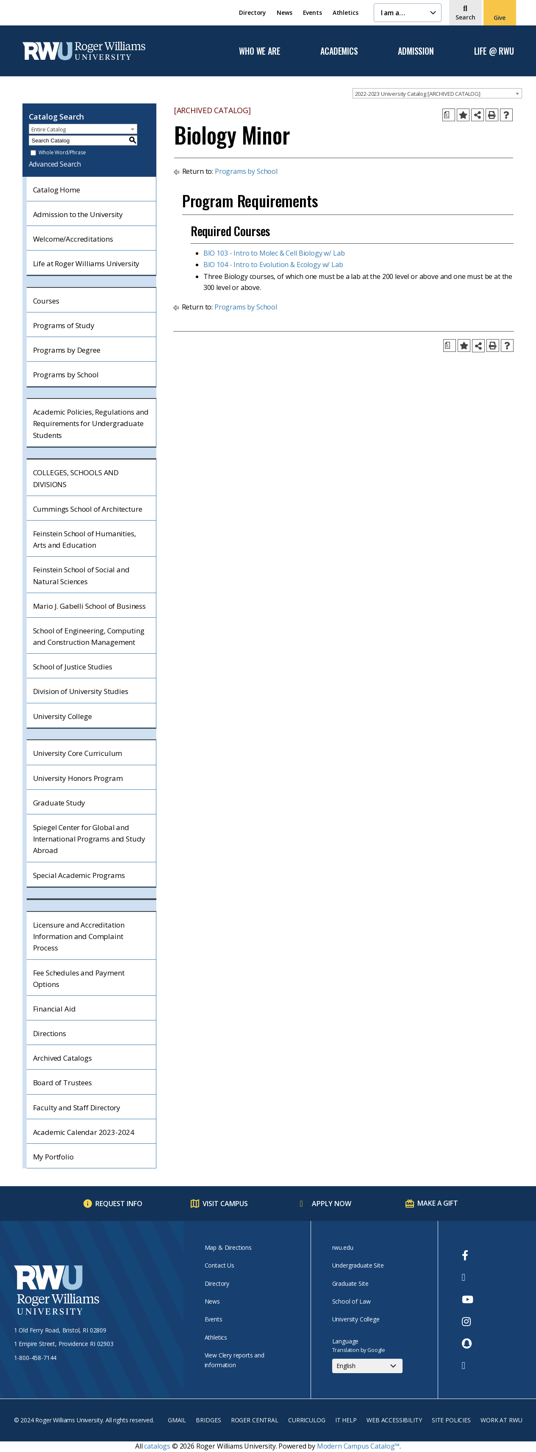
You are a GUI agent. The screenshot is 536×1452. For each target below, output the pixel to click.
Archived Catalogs (62, 1058)
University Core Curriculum (77, 753)
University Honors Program (78, 778)
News (284, 12)
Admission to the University (78, 214)
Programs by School (66, 374)
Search (465, 17)
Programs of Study (63, 325)
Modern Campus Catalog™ (358, 1446)
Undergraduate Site (358, 1265)
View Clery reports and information (234, 1359)
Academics (339, 51)
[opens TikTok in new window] (467, 1365)
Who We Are (259, 51)
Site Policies (451, 1420)
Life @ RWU (494, 51)
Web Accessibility (394, 1420)
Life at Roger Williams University (86, 263)
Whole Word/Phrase (62, 152)
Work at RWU (501, 1420)
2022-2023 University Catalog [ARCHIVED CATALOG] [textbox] (417, 94)
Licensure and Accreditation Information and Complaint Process (79, 936)
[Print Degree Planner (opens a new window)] (448, 115)
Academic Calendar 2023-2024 (84, 1132)
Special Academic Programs (79, 875)
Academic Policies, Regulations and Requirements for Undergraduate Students (91, 423)
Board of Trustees (62, 1082)
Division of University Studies (80, 691)
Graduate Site (350, 1283)
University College (62, 716)
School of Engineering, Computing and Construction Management (88, 636)
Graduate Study (59, 803)
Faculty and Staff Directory (77, 1107)
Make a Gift (437, 1203)
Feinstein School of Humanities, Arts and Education (84, 539)
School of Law (351, 1301)
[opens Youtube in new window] (467, 1299)
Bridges (208, 1420)
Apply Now (331, 1203)
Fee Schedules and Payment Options (79, 978)
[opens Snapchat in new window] (467, 1343)
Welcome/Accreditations (73, 239)
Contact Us (219, 1265)
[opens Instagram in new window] (467, 1321)
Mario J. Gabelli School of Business (89, 606)
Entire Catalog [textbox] (48, 129)
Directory (252, 12)
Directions (49, 1033)
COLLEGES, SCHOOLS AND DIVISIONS (76, 478)
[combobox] (437, 93)
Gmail (177, 1420)
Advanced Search (55, 164)
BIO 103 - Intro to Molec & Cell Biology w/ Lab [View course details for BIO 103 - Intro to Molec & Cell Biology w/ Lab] (274, 253)
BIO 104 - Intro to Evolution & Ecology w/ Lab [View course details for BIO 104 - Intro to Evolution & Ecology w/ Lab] (273, 264)
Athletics (345, 12)
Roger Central (254, 1420)
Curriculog (306, 1420)
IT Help (346, 1420)
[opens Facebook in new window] (467, 1255)
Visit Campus (225, 1203)
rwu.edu (342, 1247)
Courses (46, 301)
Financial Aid (54, 1009)
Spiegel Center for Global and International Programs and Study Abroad (89, 838)
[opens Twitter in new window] (467, 1277)
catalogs (157, 1446)
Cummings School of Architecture (87, 509)
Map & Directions (228, 1247)
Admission (415, 51)
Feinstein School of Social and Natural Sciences (81, 575)
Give (499, 18)
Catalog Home (56, 190)
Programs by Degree (66, 350)
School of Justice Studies (72, 667)
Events (312, 12)
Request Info (118, 1203)
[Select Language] (367, 1366)
